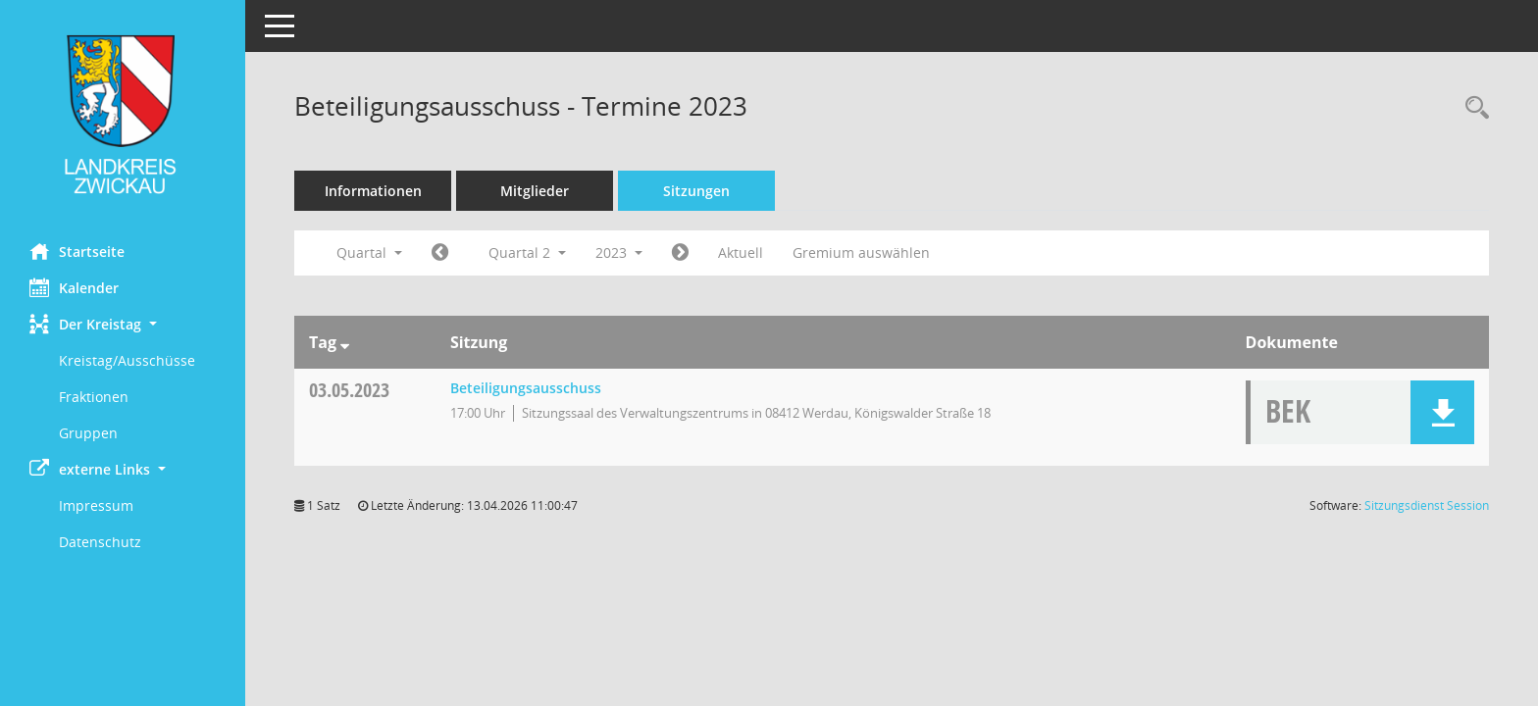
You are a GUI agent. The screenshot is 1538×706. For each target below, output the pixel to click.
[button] (122, 324)
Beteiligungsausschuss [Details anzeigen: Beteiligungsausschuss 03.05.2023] (525, 387)
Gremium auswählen (861, 252)
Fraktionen (93, 396)
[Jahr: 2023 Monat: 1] (440, 253)
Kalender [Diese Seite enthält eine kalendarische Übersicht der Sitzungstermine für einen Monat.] (74, 287)
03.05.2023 (349, 390)
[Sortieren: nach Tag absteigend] (344, 342)
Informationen (373, 190)
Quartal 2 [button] (527, 252)
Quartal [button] (369, 252)
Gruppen (88, 433)
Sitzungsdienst (1426, 505)
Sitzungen (696, 190)
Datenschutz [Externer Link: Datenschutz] (100, 541)
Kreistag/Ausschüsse (127, 360)
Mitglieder (534, 190)
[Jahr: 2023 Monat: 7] (680, 253)
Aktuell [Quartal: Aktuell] (740, 252)
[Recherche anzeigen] (1472, 108)
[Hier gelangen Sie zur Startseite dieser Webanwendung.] (122, 114)
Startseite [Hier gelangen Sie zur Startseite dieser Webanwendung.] (77, 251)
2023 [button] (618, 252)
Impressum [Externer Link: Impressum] (96, 505)
